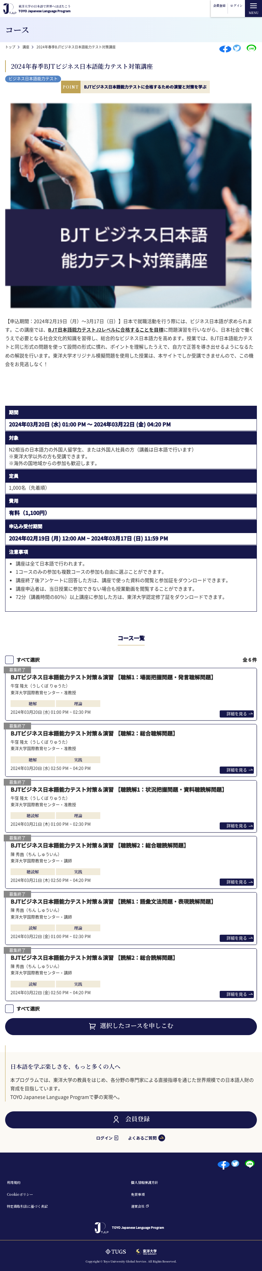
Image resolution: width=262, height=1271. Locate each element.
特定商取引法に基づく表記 (27, 1206)
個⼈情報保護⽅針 (144, 1182)
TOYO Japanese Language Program (44, 8)
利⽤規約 (13, 1182)
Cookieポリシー (20, 1194)
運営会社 (138, 1206)
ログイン (236, 5)
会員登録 (219, 5)
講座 (26, 46)
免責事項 (138, 1194)
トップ (10, 46)
